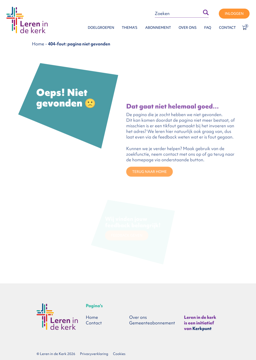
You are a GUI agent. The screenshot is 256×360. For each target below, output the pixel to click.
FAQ (207, 27)
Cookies (119, 353)
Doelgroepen (101, 27)
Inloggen (234, 13)
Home (38, 44)
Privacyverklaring (94, 353)
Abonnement (158, 27)
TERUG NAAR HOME (149, 172)
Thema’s (129, 27)
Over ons (188, 27)
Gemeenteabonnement (152, 323)
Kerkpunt (202, 328)
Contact (227, 27)
